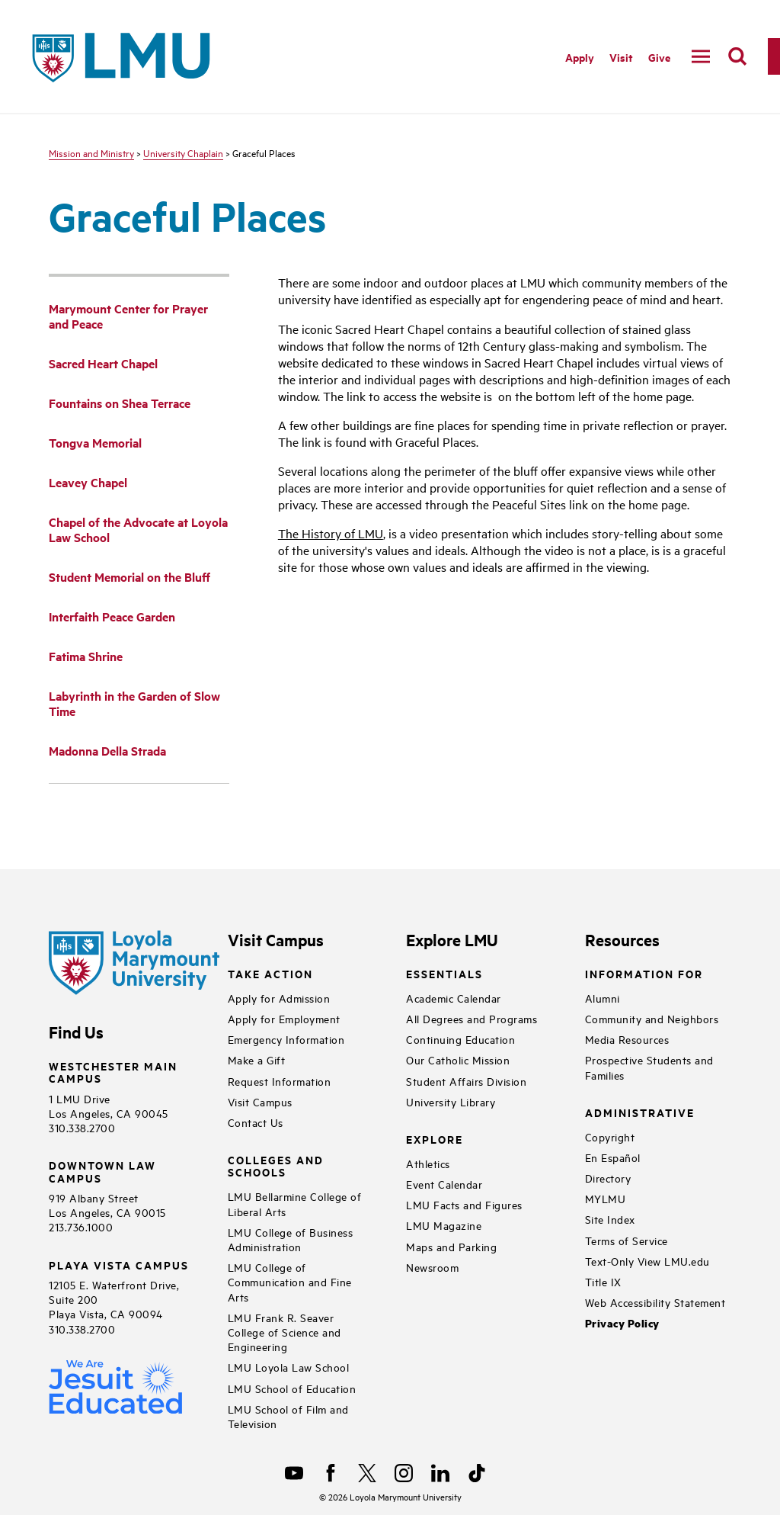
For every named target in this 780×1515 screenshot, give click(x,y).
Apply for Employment (284, 1018)
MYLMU (605, 1198)
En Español (613, 1157)
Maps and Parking (451, 1246)
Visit (621, 57)
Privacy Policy (622, 1323)
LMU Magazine (443, 1225)
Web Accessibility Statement (655, 1302)
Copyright (610, 1136)
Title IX (603, 1281)
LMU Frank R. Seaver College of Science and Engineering (284, 1331)
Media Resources (627, 1039)
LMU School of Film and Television (288, 1415)
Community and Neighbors (652, 1018)
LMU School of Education (292, 1388)
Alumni (602, 997)
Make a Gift (257, 1059)
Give (659, 57)
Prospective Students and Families (649, 1066)
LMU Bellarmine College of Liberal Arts (295, 1203)
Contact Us (255, 1122)
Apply (579, 57)
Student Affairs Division (466, 1081)
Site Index (610, 1219)
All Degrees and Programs (471, 1018)
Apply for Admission (279, 997)
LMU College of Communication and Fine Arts (290, 1281)
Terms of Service (626, 1240)
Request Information (279, 1081)
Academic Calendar (453, 997)
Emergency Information (286, 1039)
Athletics (428, 1163)
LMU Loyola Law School (289, 1366)
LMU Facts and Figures (464, 1204)
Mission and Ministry (91, 152)
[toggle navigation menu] (700, 56)
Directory (608, 1177)
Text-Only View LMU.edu (647, 1260)
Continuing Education (460, 1039)
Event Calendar (444, 1183)
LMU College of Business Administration (290, 1239)
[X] (367, 1473)
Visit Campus (260, 1101)
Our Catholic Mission (458, 1059)
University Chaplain (183, 152)
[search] (737, 56)
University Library (450, 1101)
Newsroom (432, 1267)
